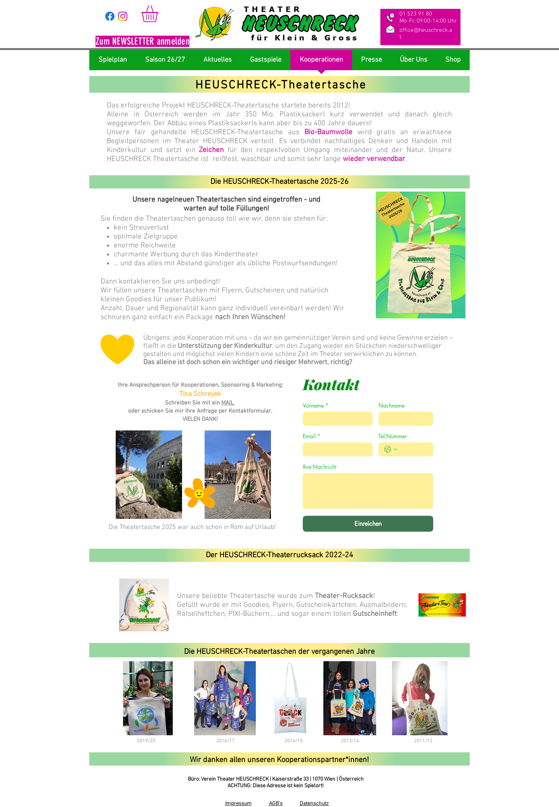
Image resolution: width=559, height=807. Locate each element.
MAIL (228, 402)
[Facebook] (110, 16)
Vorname (315, 405)
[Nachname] (403, 419)
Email (311, 436)
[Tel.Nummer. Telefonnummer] (414, 449)
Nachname (391, 405)
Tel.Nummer (392, 436)
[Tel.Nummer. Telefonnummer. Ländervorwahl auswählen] (391, 449)
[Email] (335, 449)
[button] (142, 42)
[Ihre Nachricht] (368, 491)
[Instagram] (122, 16)
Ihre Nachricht (319, 466)
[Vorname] (335, 419)
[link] (159, 13)
